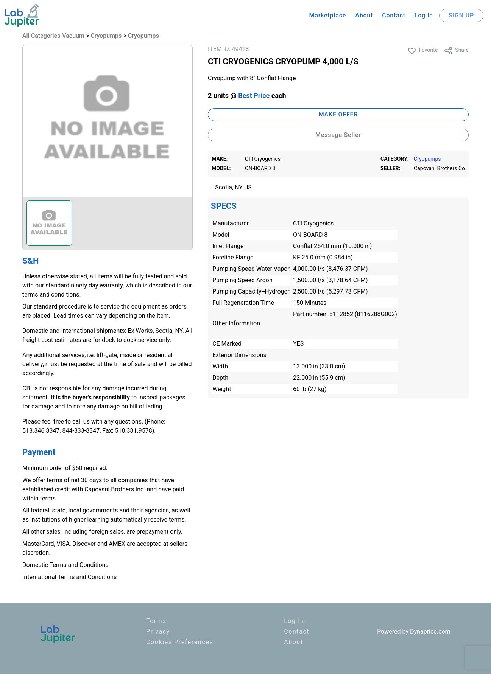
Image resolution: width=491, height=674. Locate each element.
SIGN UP (461, 15)
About (364, 15)
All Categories (41, 35)
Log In (424, 15)
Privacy (158, 631)
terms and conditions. (51, 294)
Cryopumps (106, 35)
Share (456, 50)
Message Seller (338, 134)
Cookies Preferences (179, 642)
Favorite (422, 50)
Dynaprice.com (430, 631)
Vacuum (73, 35)
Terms (156, 620)
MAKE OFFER (338, 114)
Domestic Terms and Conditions (65, 564)
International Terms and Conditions (69, 577)
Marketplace (327, 15)
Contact (393, 15)
